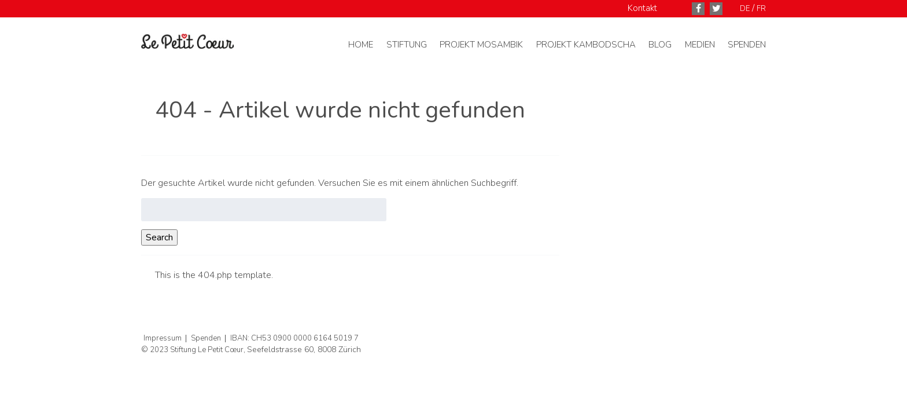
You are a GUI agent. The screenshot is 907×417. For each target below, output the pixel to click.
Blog (660, 44)
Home (360, 44)
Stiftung (406, 44)
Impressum (162, 338)
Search (159, 237)
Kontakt (642, 8)
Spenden (747, 44)
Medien (700, 44)
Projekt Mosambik (481, 44)
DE (745, 8)
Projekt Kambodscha (586, 44)
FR (761, 8)
